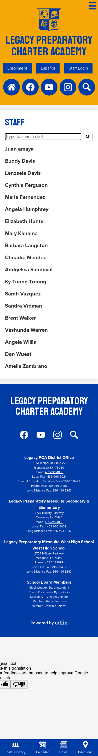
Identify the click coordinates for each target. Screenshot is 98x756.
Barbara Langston (26, 245)
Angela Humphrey (26, 209)
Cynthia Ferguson (26, 185)
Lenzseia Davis (23, 173)
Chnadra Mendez (25, 257)
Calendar (42, 747)
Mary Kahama (21, 233)
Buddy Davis (20, 161)
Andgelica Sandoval (29, 269)
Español (48, 68)
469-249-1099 (54, 472)
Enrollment (17, 68)
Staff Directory (15, 747)
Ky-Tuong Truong (25, 282)
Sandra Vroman (23, 306)
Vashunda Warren (26, 330)
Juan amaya (19, 149)
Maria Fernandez (25, 197)
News (63, 747)
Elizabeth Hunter (25, 221)
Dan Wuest (18, 354)
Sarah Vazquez (23, 294)
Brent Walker (20, 318)
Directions (85, 747)
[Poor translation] (19, 684)
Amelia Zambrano (26, 366)
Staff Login (78, 68)
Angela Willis (20, 342)
